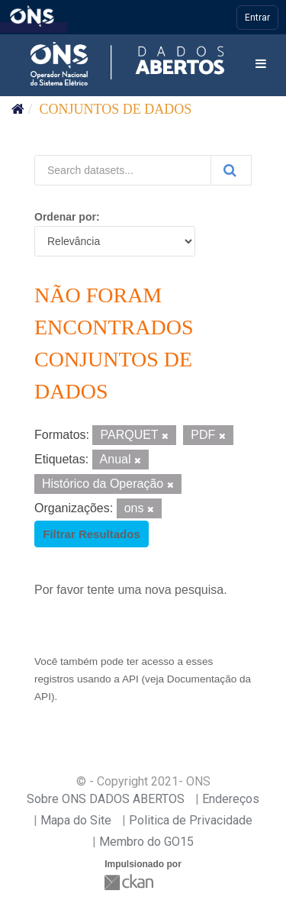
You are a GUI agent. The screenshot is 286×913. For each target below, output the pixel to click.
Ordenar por (65, 217)
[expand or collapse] (261, 64)
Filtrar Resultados (91, 533)
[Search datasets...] (122, 170)
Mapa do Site (75, 820)
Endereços (230, 799)
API (130, 679)
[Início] (17, 109)
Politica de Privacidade (190, 820)
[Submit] (231, 170)
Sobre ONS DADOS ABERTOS (106, 799)
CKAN (130, 882)
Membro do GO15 (146, 841)
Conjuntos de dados (116, 109)
